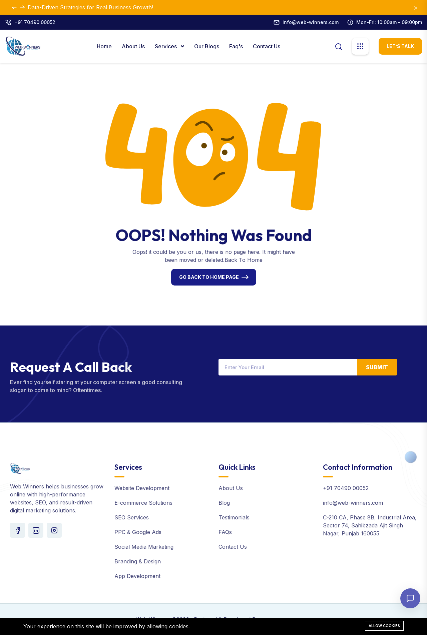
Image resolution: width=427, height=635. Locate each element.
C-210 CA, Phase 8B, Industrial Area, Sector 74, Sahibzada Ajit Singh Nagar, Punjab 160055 (370, 525)
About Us (133, 46)
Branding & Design (137, 561)
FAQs (225, 532)
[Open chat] (410, 598)
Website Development (141, 488)
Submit (377, 367)
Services (166, 46)
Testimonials (234, 517)
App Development (137, 576)
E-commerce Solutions (143, 502)
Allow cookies (384, 625)
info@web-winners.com (311, 22)
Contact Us (266, 46)
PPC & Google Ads (137, 532)
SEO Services (131, 517)
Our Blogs (206, 46)
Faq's (236, 46)
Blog (224, 502)
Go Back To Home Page (209, 277)
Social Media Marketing (143, 546)
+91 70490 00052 (34, 22)
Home (104, 46)
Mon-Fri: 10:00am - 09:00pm (389, 22)
